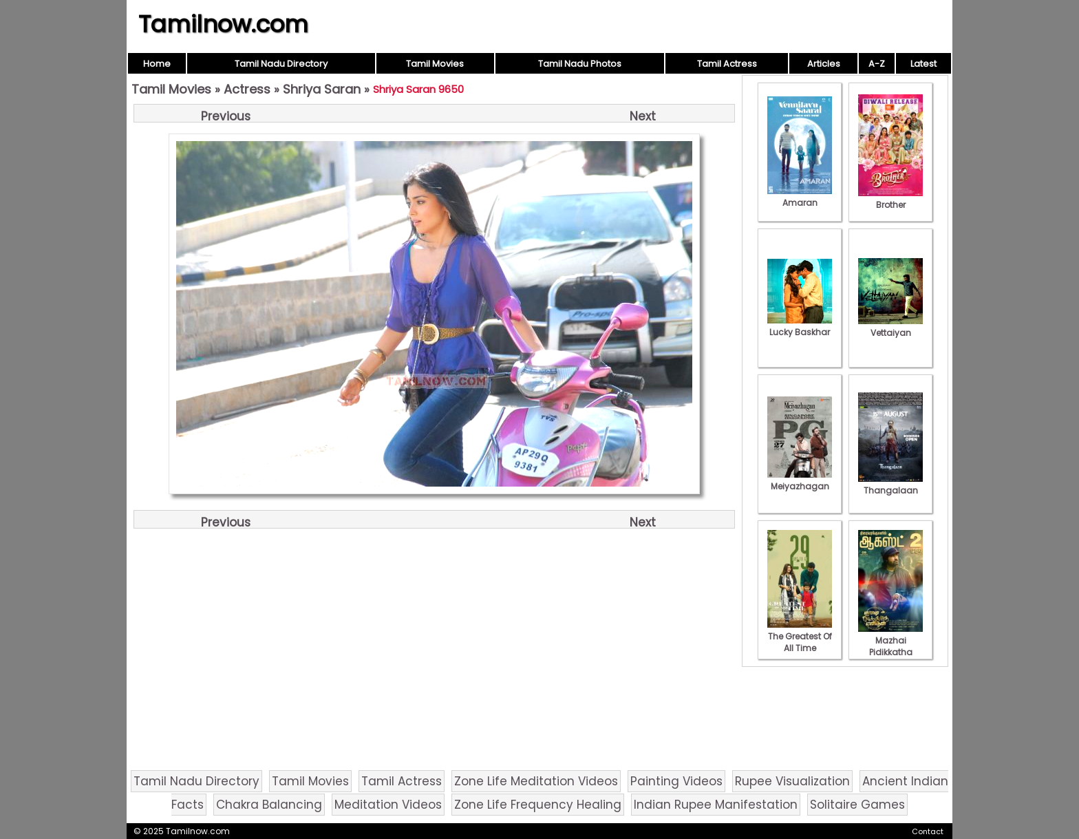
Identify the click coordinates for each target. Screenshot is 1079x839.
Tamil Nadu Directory (281, 63)
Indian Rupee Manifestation (716, 804)
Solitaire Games (857, 804)
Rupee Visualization (792, 781)
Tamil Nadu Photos (579, 63)
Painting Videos (676, 781)
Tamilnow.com (223, 24)
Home (157, 63)
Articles (823, 63)
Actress (247, 89)
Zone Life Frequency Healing (537, 804)
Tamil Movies (435, 63)
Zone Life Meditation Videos (536, 781)
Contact (927, 831)
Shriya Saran (322, 89)
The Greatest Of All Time (799, 636)
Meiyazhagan (799, 480)
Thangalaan (890, 484)
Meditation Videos (388, 804)
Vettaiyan (890, 327)
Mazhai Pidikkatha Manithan (890, 646)
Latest (923, 63)
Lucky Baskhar (799, 326)
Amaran (799, 197)
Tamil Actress (727, 63)
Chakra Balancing (269, 804)
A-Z (876, 63)
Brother (890, 199)
